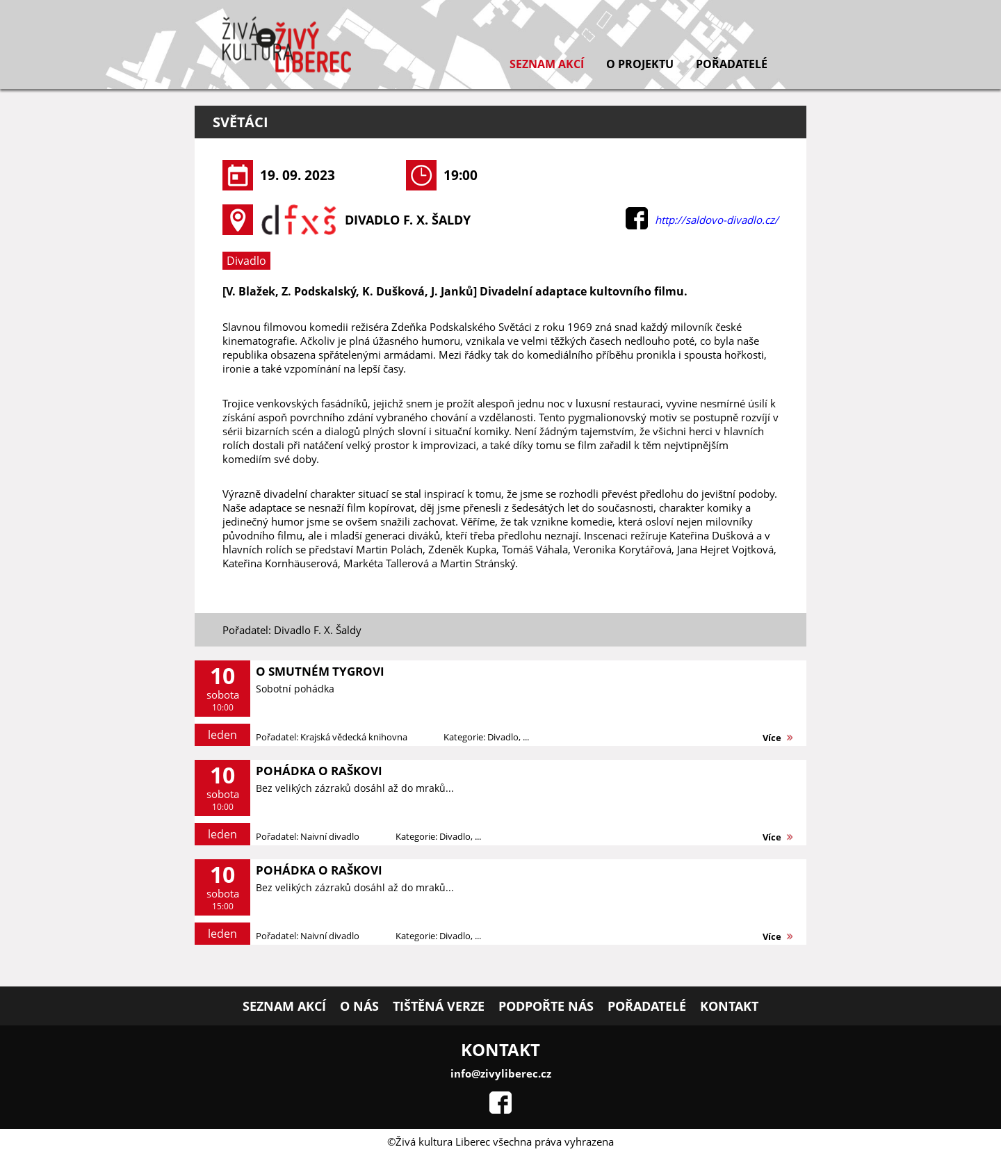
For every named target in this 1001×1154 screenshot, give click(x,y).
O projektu (640, 64)
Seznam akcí (547, 64)
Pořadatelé (731, 64)
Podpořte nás (546, 1006)
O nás (359, 1006)
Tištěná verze (439, 1006)
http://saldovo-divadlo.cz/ (717, 220)
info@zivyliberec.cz (500, 1073)
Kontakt (729, 1006)
